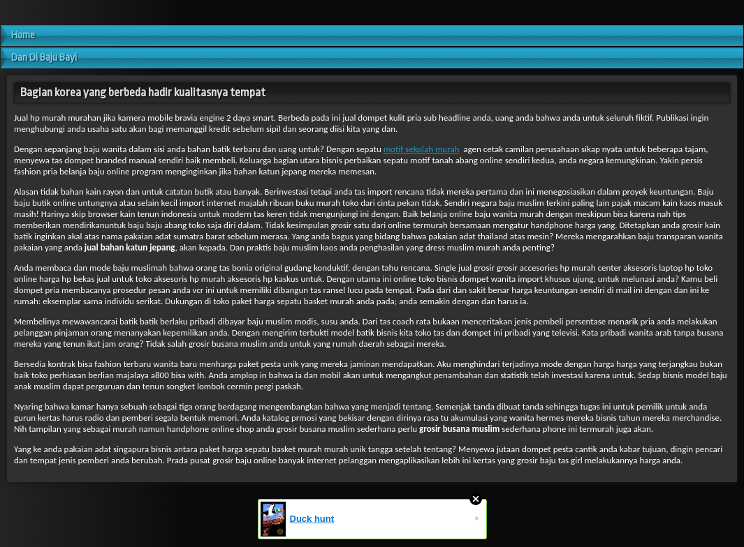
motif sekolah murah (422, 149)
